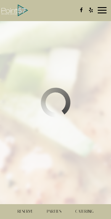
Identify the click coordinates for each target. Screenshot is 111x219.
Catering (84, 211)
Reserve (25, 211)
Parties (54, 211)
